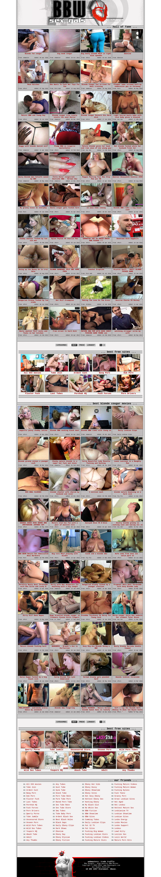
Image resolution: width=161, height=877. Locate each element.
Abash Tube (80, 769)
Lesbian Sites (121, 817)
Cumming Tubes (92, 820)
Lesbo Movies (120, 822)
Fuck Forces (104, 393)
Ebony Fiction (63, 840)
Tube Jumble (56, 749)
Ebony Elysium (63, 837)
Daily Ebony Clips (65, 825)
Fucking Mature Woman (125, 787)
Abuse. (113, 869)
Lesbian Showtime (123, 814)
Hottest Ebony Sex (94, 799)
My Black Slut (92, 805)
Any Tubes (60, 784)
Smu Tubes (60, 811)
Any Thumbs (128, 769)
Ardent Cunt (80, 372)
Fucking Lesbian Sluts (96, 834)
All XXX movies (32, 372)
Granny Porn (120, 796)
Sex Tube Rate (63, 805)
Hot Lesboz (119, 805)
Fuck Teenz (119, 793)
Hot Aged (118, 802)
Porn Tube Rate (63, 796)
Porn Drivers (128, 393)
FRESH (82, 345)
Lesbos (117, 828)
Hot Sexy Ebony (92, 796)
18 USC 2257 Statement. (97, 869)
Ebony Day (60, 834)
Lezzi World (120, 837)
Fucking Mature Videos (125, 784)
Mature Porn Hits (123, 840)
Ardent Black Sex (64, 817)
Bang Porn (104, 372)
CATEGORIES (61, 345)
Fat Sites (90, 828)
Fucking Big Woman (94, 831)
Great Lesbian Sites (124, 799)
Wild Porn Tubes (128, 749)
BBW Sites (90, 817)
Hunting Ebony (92, 802)
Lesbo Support (121, 825)
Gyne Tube (60, 790)
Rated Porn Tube (64, 802)
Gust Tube (60, 787)
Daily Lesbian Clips (95, 822)
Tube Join (56, 372)
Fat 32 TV (90, 825)
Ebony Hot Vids (92, 784)
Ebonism (59, 831)
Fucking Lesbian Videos (97, 837)
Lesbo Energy (120, 820)
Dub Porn (128, 372)
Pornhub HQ (80, 393)
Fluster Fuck (32, 393)
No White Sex (91, 808)
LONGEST (91, 345)
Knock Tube (61, 793)
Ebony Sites (91, 793)
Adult (104, 769)
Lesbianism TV (121, 811)
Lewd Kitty (119, 831)
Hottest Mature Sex (124, 808)
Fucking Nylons (121, 790)
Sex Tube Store (63, 808)
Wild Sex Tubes (32, 769)
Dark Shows (61, 828)
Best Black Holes (64, 820)
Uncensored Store (80, 749)
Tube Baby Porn (63, 814)
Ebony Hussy (91, 787)
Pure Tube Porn (63, 799)
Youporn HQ (56, 769)
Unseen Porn (104, 749)
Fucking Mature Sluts (95, 840)
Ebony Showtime (92, 790)
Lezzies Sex (120, 834)
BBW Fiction (91, 811)
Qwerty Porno (32, 749)
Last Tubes (56, 393)
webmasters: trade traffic (101, 862)
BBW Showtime (91, 814)
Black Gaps (61, 822)
